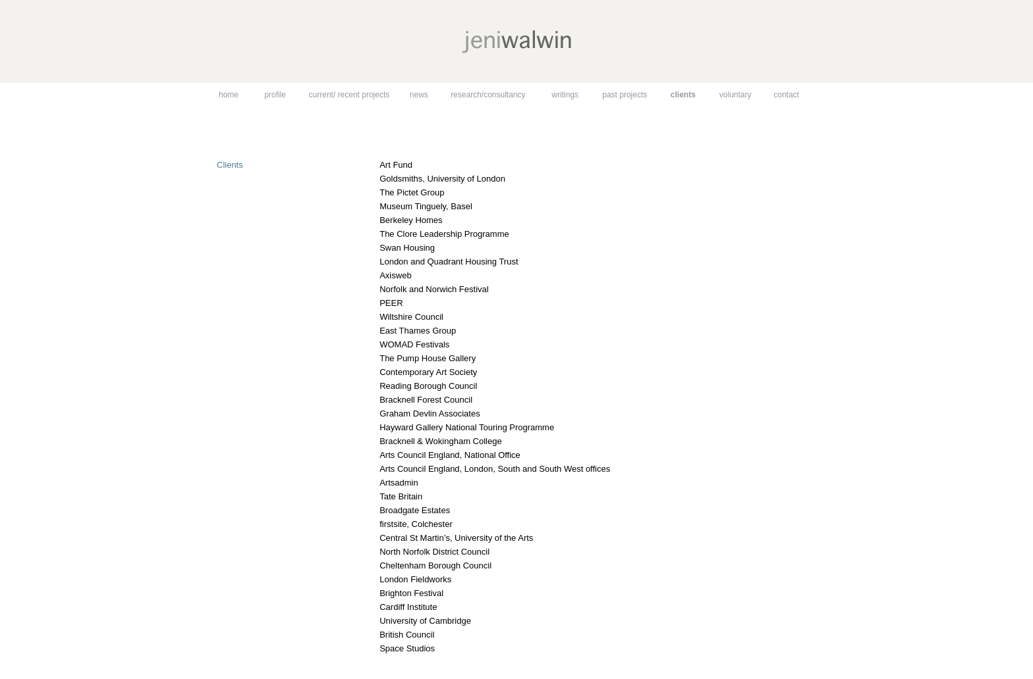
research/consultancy (488, 94)
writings (564, 94)
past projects (624, 94)
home (228, 94)
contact (786, 94)
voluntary (735, 94)
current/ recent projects (349, 94)
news (419, 94)
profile (275, 94)
